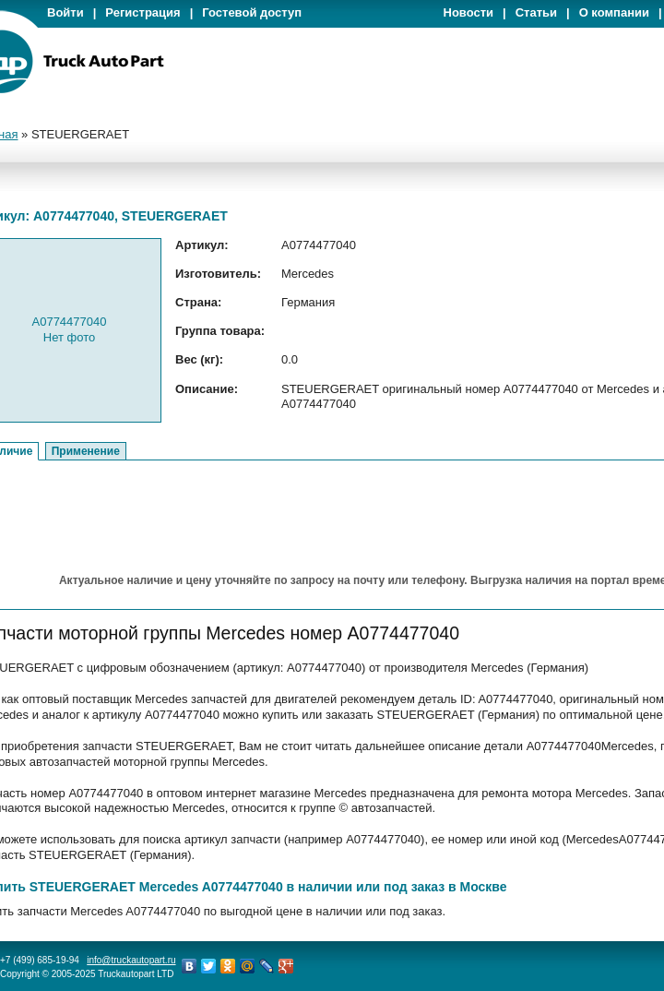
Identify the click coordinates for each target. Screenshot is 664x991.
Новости (469, 12)
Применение (86, 451)
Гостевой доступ (252, 12)
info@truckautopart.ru (131, 960)
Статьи (536, 12)
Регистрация (142, 12)
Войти (65, 12)
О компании (614, 12)
